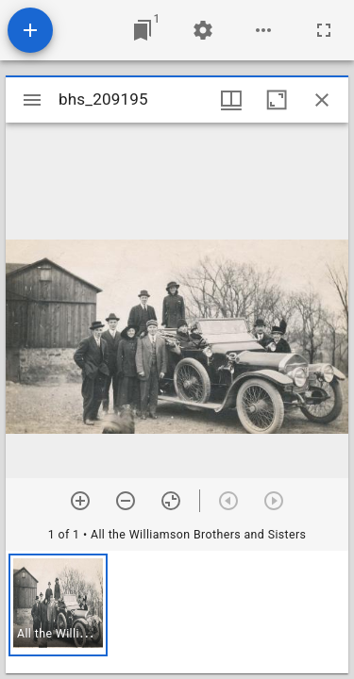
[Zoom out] (125, 500)
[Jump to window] (142, 30)
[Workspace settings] (203, 30)
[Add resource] (30, 30)
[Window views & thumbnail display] (231, 100)
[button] (58, 605)
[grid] (177, 612)
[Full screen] (323, 30)
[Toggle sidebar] (32, 100)
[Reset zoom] (171, 500)
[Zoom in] (80, 500)
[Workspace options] (263, 30)
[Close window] (322, 100)
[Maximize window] (276, 100)
